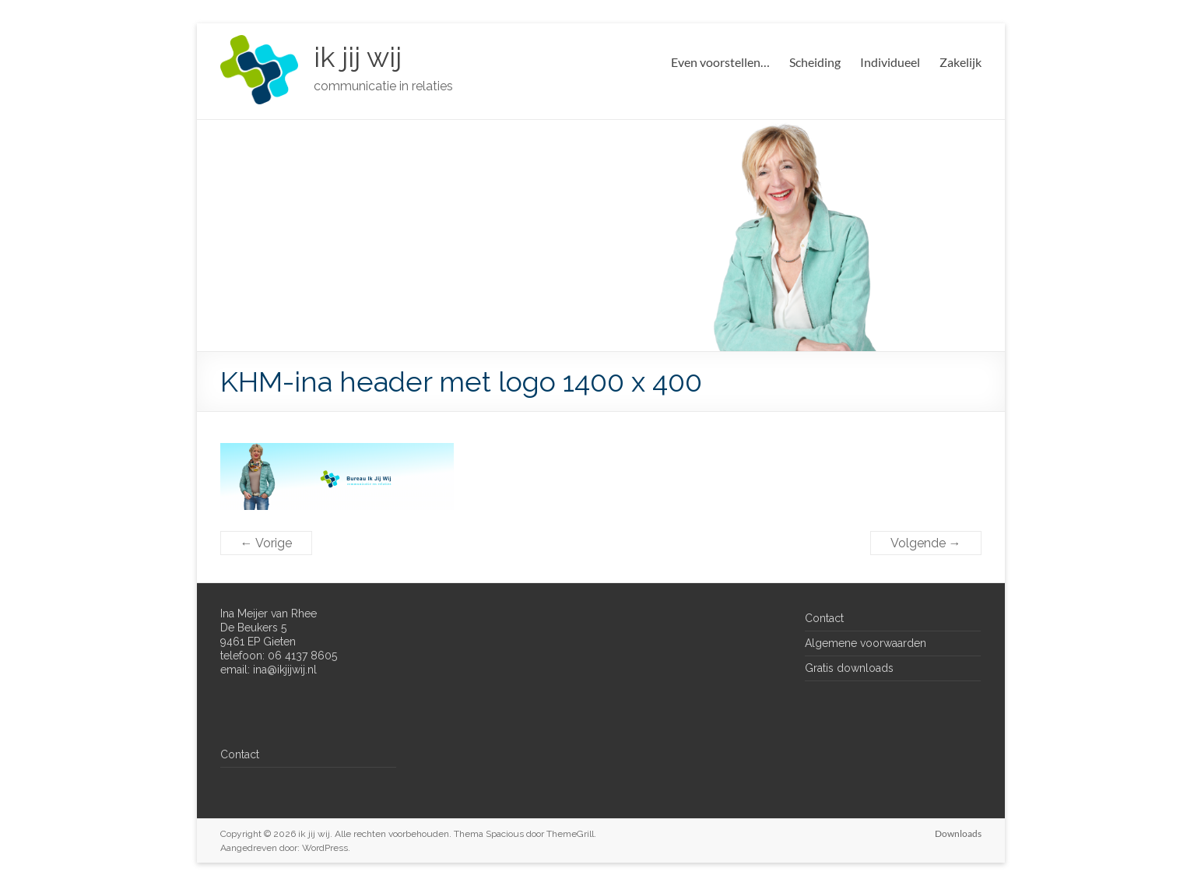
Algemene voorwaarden (865, 643)
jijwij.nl (301, 669)
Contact (239, 754)
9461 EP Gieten (258, 641)
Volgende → (925, 543)
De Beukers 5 (253, 627)
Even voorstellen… (720, 61)
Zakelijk (960, 61)
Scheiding (815, 61)
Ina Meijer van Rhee (268, 613)
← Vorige (266, 543)
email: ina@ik (252, 669)
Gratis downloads (849, 668)
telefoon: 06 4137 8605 (278, 655)
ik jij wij (358, 56)
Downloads (958, 833)
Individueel (890, 61)
